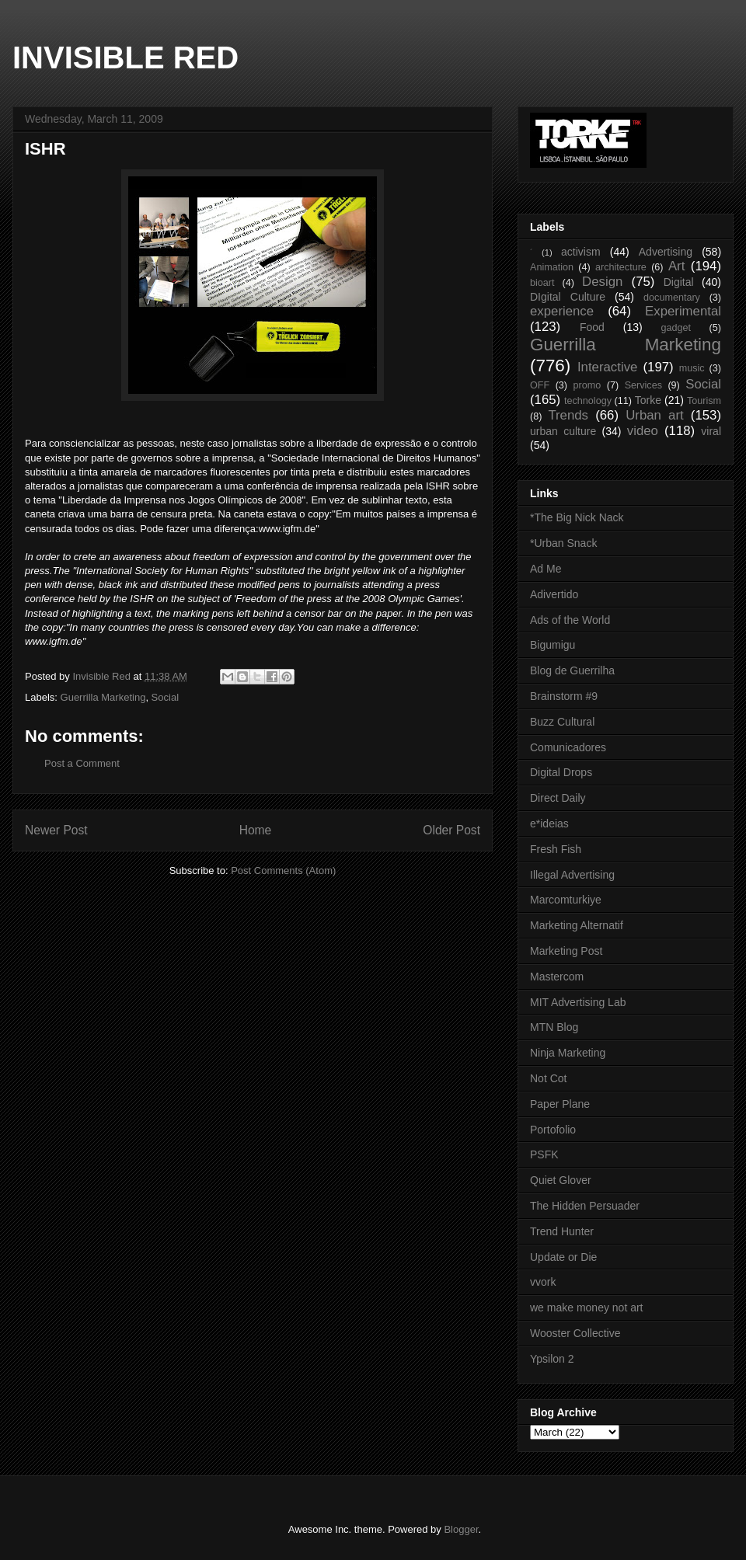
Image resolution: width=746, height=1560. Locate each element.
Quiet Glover (560, 1180)
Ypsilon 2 (552, 1359)
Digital (679, 282)
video (642, 430)
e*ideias (549, 823)
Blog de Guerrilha (572, 670)
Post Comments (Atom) (283, 870)
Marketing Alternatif (576, 925)
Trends (568, 415)
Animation (551, 267)
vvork (543, 1282)
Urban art (654, 415)
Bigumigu (552, 645)
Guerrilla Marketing (103, 697)
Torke (648, 400)
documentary (671, 297)
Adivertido (554, 594)
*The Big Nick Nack (577, 517)
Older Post (451, 830)
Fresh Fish (555, 849)
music (692, 368)
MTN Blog (554, 1027)
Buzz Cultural (562, 722)
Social (165, 697)
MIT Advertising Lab (578, 1002)
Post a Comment (82, 763)
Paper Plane (560, 1104)
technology (588, 400)
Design (602, 281)
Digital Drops (561, 772)
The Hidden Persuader (585, 1206)
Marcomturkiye (565, 899)
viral (711, 431)
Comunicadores (568, 747)
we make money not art (586, 1307)
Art (676, 266)
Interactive (607, 367)
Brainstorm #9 (564, 696)
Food (592, 327)
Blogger (461, 1529)
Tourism (704, 400)
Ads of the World (570, 620)
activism (581, 251)
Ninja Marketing (567, 1052)
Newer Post (56, 830)
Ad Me (545, 568)
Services (643, 385)
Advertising (665, 251)
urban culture (563, 431)
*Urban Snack (563, 543)
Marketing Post (566, 951)
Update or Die (563, 1257)
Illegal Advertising (572, 875)
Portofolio (553, 1129)
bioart (542, 282)
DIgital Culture (567, 297)
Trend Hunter (562, 1231)
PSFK (544, 1154)
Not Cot (548, 1078)
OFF (539, 385)
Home (255, 830)
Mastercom (557, 976)
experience (562, 311)
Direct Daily (558, 798)
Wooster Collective (575, 1333)
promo (587, 385)
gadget (676, 327)
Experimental (683, 311)
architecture (621, 267)
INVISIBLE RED (125, 57)
